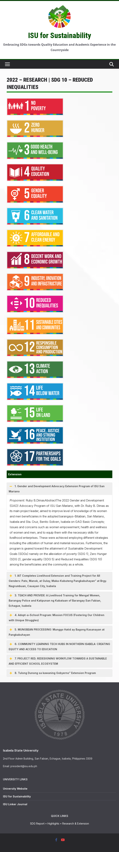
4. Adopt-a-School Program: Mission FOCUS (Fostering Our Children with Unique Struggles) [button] (56, 617)
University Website (15, 788)
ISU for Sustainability (59, 35)
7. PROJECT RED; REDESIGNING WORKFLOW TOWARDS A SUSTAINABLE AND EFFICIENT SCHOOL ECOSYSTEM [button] (58, 660)
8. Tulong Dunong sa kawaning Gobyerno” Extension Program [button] (52, 673)
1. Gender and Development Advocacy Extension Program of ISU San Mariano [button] (57, 488)
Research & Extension (75, 823)
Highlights (53, 823)
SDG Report (37, 823)
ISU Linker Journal (15, 804)
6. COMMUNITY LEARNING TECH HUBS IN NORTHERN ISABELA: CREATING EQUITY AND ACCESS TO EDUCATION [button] (59, 646)
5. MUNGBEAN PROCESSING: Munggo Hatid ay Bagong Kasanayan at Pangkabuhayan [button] (57, 631)
